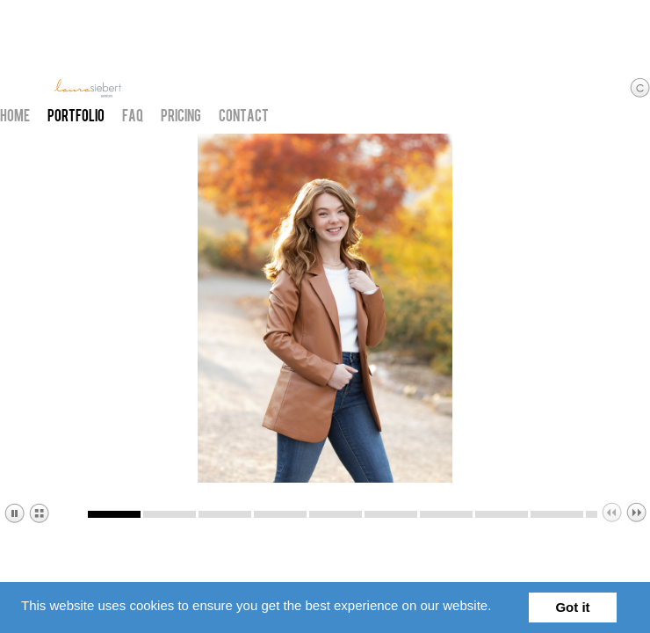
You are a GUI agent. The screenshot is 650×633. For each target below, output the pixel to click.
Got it (572, 607)
